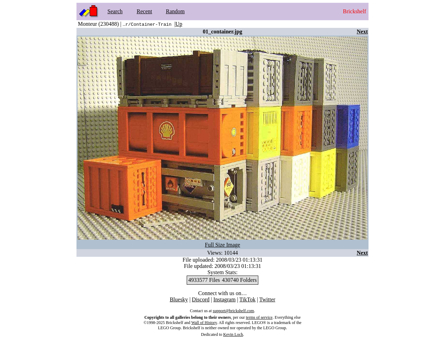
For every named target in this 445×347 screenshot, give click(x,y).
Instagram (224, 299)
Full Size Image (222, 245)
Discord (201, 299)
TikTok (248, 299)
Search (115, 11)
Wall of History (204, 322)
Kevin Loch (233, 334)
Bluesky (179, 299)
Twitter (267, 299)
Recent (144, 11)
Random (175, 11)
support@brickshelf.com (233, 310)
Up (179, 24)
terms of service (259, 317)
